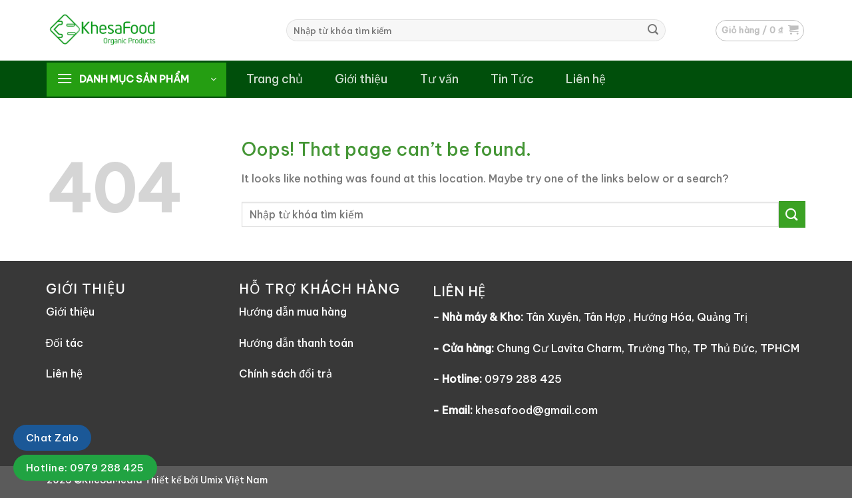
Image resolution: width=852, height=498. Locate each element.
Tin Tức (512, 79)
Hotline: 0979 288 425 (85, 467)
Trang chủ (274, 79)
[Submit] (653, 30)
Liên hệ (586, 79)
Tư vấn (439, 79)
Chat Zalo (52, 437)
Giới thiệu (361, 79)
